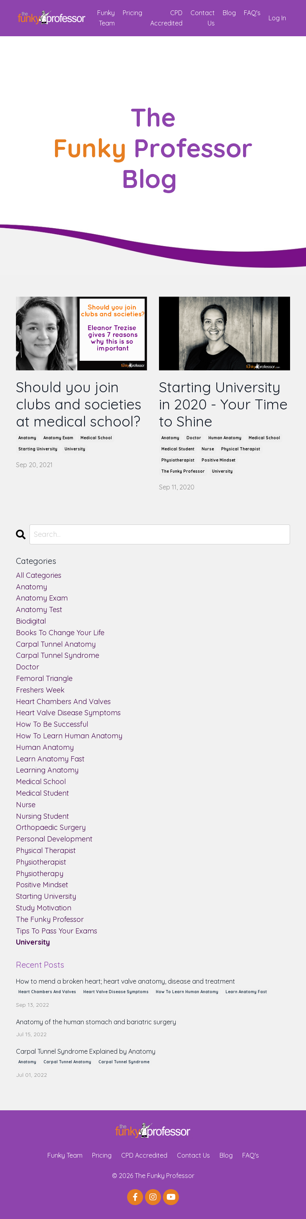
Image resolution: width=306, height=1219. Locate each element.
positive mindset (218, 460)
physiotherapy (39, 873)
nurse (208, 449)
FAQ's (252, 13)
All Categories (38, 575)
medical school (96, 437)
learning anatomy (47, 770)
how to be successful (52, 724)
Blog (229, 13)
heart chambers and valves (63, 701)
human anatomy (224, 437)
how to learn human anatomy (69, 735)
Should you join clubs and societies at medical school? (78, 404)
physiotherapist (177, 460)
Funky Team (106, 18)
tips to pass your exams (56, 930)
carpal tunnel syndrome (57, 655)
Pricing (132, 13)
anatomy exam (58, 437)
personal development (54, 838)
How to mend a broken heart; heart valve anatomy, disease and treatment (125, 981)
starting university (37, 449)
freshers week (40, 690)
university (75, 449)
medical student (177, 449)
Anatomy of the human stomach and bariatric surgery (96, 1022)
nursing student (42, 816)
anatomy (27, 437)
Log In (277, 18)
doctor (193, 437)
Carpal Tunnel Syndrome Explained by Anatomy (85, 1051)
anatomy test (39, 609)
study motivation (43, 907)
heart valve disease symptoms (68, 712)
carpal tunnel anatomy (56, 644)
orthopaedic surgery (51, 827)
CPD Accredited (166, 18)
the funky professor (183, 471)
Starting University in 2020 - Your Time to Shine (223, 404)
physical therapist (240, 449)
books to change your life (60, 632)
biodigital (31, 621)
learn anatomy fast (50, 758)
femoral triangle (44, 678)
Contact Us (202, 18)
